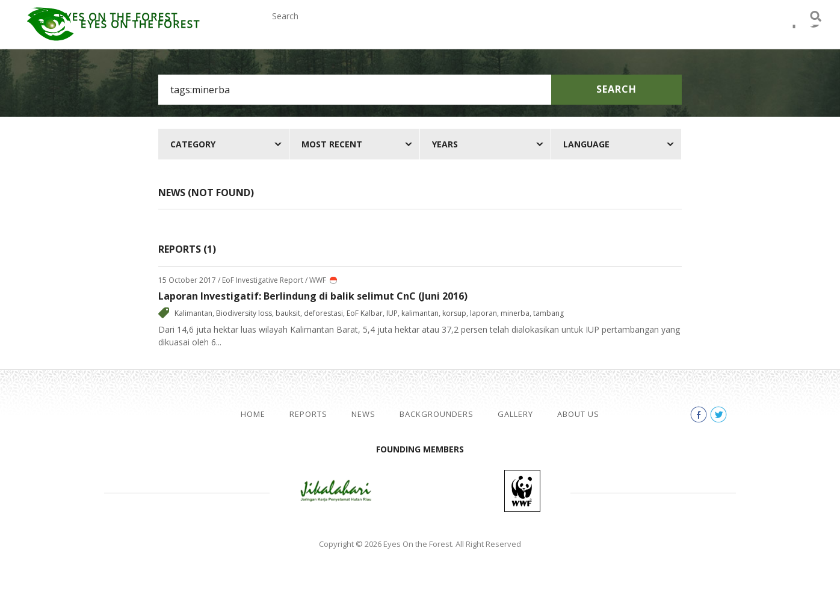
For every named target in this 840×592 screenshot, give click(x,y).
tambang (548, 313)
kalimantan (420, 313)
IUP (392, 313)
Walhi (438, 491)
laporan (483, 313)
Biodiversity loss (244, 313)
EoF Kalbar (365, 313)
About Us (637, 29)
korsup (454, 313)
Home (253, 414)
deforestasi (323, 313)
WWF (522, 491)
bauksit (288, 313)
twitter (794, 30)
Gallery (570, 29)
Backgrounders (485, 29)
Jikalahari (336, 491)
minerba (515, 313)
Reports (350, 29)
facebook (772, 30)
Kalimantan (193, 313)
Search (616, 89)
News (407, 29)
